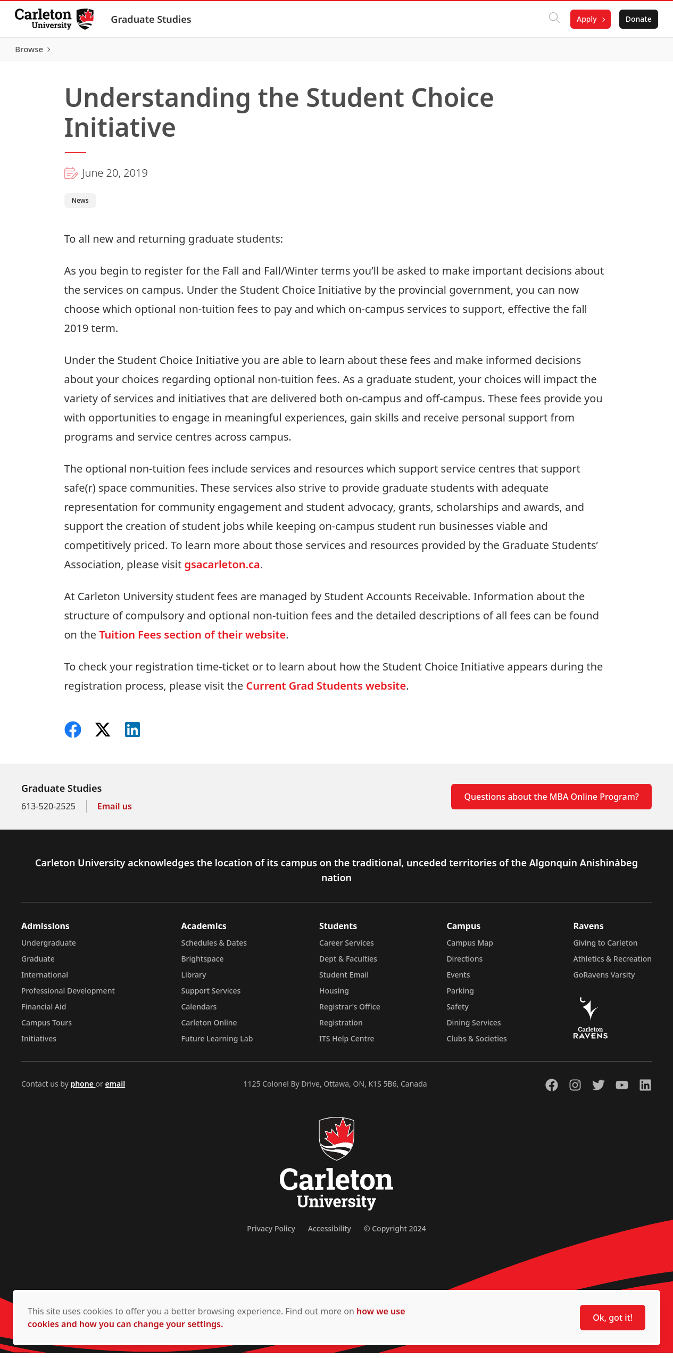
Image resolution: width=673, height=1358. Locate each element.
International (44, 979)
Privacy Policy (271, 1233)
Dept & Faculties (348, 963)
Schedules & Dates (214, 947)
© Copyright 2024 (395, 1233)
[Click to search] (552, 19)
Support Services (210, 995)
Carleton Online (209, 1027)
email (115, 1088)
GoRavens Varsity (604, 979)
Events (458, 979)
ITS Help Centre (347, 1043)
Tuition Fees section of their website (192, 639)
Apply (585, 19)
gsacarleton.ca (222, 569)
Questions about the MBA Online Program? (551, 801)
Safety (457, 1011)
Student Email (344, 979)
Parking (460, 995)
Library (193, 979)
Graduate (38, 963)
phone (82, 1088)
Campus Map (469, 947)
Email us (114, 811)
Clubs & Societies (476, 1043)
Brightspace (202, 963)
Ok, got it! (613, 1317)
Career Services (346, 947)
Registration (341, 1027)
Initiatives (38, 1043)
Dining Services (473, 1027)
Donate (637, 19)
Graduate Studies (153, 19)
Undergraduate (48, 947)
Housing (334, 995)
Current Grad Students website (326, 690)
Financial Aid (43, 1011)
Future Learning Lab (217, 1043)
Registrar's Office (349, 1011)
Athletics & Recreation (613, 963)
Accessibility (329, 1233)
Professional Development (68, 995)
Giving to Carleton (606, 947)
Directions (464, 963)
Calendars (199, 1011)
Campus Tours (46, 1027)
